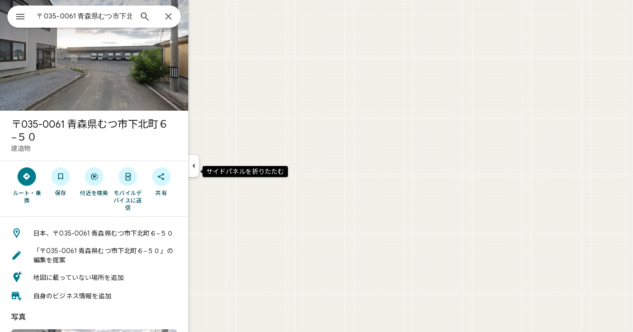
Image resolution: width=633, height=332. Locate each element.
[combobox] (108, 16)
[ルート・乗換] (60, 185)
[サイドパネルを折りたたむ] (226, 166)
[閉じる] (201, 17)
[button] (127, 233)
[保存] (94, 181)
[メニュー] (16, 15)
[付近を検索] (127, 181)
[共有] (194, 181)
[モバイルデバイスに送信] (161, 189)
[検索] (178, 18)
